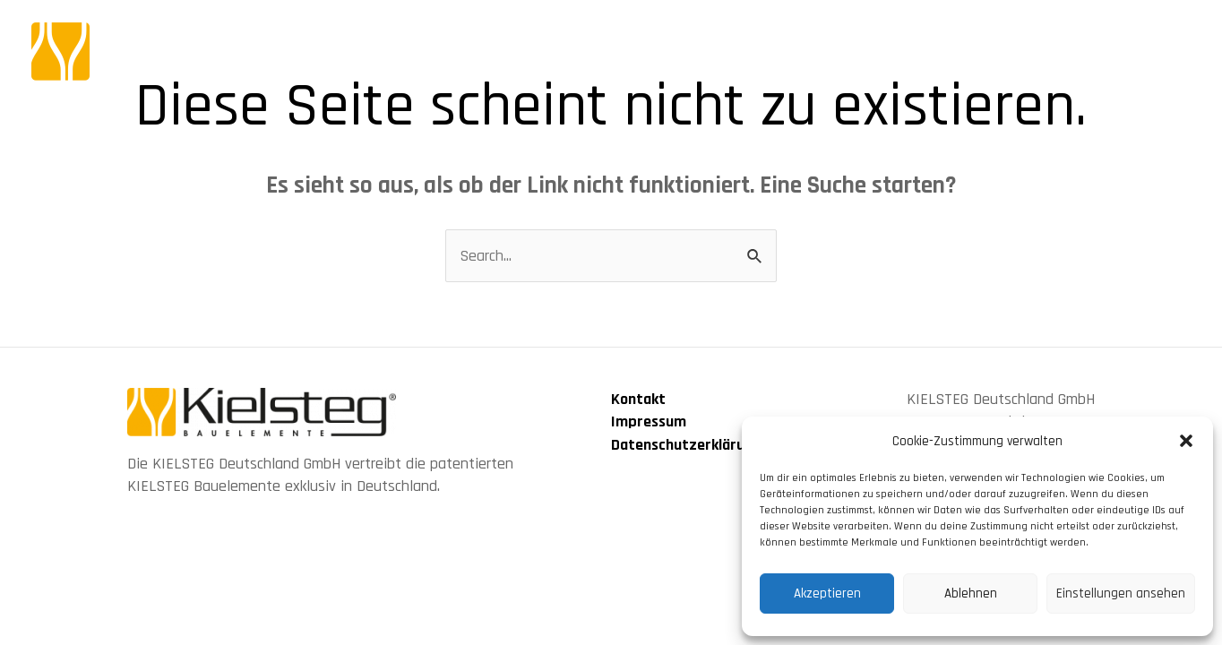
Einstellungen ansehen (1120, 593)
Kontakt (638, 399)
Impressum (648, 421)
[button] (1186, 441)
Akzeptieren (827, 593)
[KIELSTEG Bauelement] (192, 50)
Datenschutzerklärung (686, 444)
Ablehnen (970, 593)
